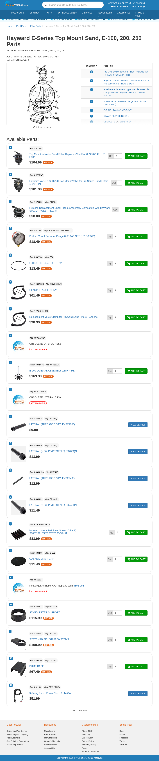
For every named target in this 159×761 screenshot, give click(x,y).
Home (9, 26)
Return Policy (88, 741)
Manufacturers (50, 738)
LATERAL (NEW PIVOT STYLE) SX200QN (53, 451)
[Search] (75, 5)
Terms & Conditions (90, 751)
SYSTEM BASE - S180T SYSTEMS (49, 639)
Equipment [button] (35, 14)
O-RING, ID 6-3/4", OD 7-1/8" (118, 110)
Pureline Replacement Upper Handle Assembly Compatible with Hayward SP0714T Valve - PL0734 (126, 92)
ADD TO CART (136, 156)
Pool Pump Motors (15, 744)
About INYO (87, 731)
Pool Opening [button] (17, 14)
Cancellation (87, 738)
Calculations (49, 731)
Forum (122, 734)
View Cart (139, 6)
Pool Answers (50, 734)
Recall (84, 748)
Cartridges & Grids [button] (67, 14)
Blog (122, 731)
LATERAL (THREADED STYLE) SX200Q (52, 424)
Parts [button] (49, 14)
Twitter (122, 741)
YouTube (123, 744)
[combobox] (73, 5)
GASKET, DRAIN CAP (41, 558)
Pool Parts (21, 26)
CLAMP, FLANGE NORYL (116, 116)
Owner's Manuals (52, 741)
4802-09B (78, 585)
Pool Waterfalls (13, 738)
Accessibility (49, 748)
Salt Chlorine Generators (18, 741)
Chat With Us (119, 6)
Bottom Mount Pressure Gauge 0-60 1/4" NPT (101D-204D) (62, 236)
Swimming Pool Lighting (17, 734)
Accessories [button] (123, 14)
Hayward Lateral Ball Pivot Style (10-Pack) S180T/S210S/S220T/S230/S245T (52, 532)
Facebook (124, 738)
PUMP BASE (36, 666)
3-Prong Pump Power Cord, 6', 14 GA (50, 693)
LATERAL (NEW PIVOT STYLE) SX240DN (53, 505)
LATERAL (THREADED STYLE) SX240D (52, 478)
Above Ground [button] (105, 14)
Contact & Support (119, 3)
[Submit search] (45, 5)
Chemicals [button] (87, 14)
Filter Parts (35, 26)
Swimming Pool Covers (17, 731)
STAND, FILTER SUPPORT (44, 612)
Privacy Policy (50, 744)
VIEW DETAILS (137, 425)
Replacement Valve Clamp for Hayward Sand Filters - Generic (63, 317)
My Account (140, 3)
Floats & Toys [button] (139, 14)
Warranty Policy (89, 744)
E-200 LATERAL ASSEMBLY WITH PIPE (52, 370)
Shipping (86, 734)
